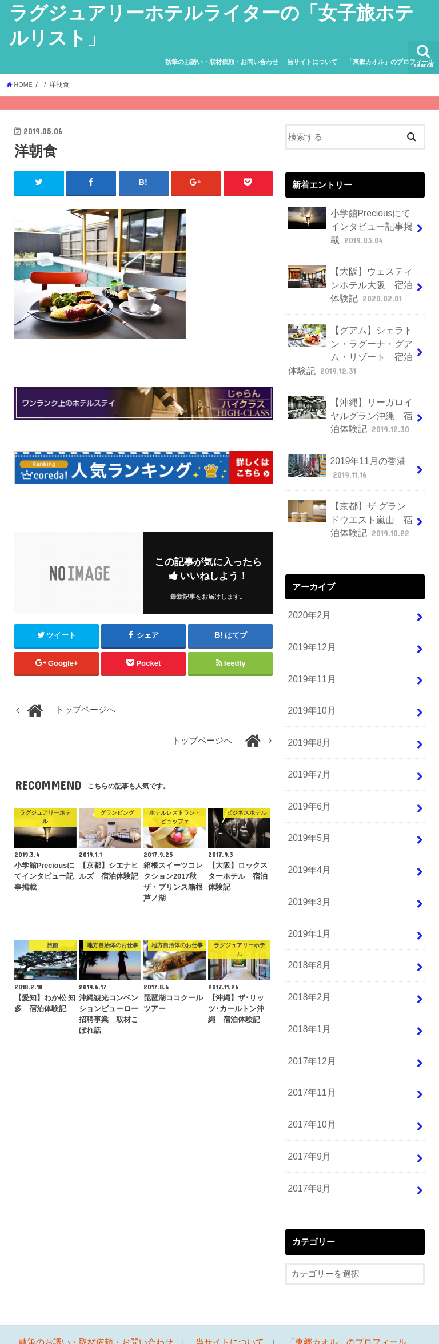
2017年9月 (308, 1109)
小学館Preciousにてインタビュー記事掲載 (351, 224)
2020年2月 (308, 596)
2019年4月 (308, 837)
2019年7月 (308, 746)
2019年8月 (308, 716)
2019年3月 (308, 867)
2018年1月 (308, 988)
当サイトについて (312, 61)
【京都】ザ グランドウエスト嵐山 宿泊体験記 (348, 502)
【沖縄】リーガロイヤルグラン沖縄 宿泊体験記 (348, 403)
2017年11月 (310, 1048)
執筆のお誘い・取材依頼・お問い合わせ (221, 61)
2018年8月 (308, 928)
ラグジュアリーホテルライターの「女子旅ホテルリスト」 (254, 1326)
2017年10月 (310, 1079)
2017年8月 (308, 1139)
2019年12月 (310, 626)
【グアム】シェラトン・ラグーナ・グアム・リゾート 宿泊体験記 (347, 342)
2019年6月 (308, 777)
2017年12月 (310, 1018)
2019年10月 (310, 686)
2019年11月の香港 (344, 453)
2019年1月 (308, 898)
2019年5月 (308, 807)
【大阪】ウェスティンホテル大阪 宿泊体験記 (347, 280)
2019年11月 (310, 656)
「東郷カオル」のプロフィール (390, 61)
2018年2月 (308, 958)
